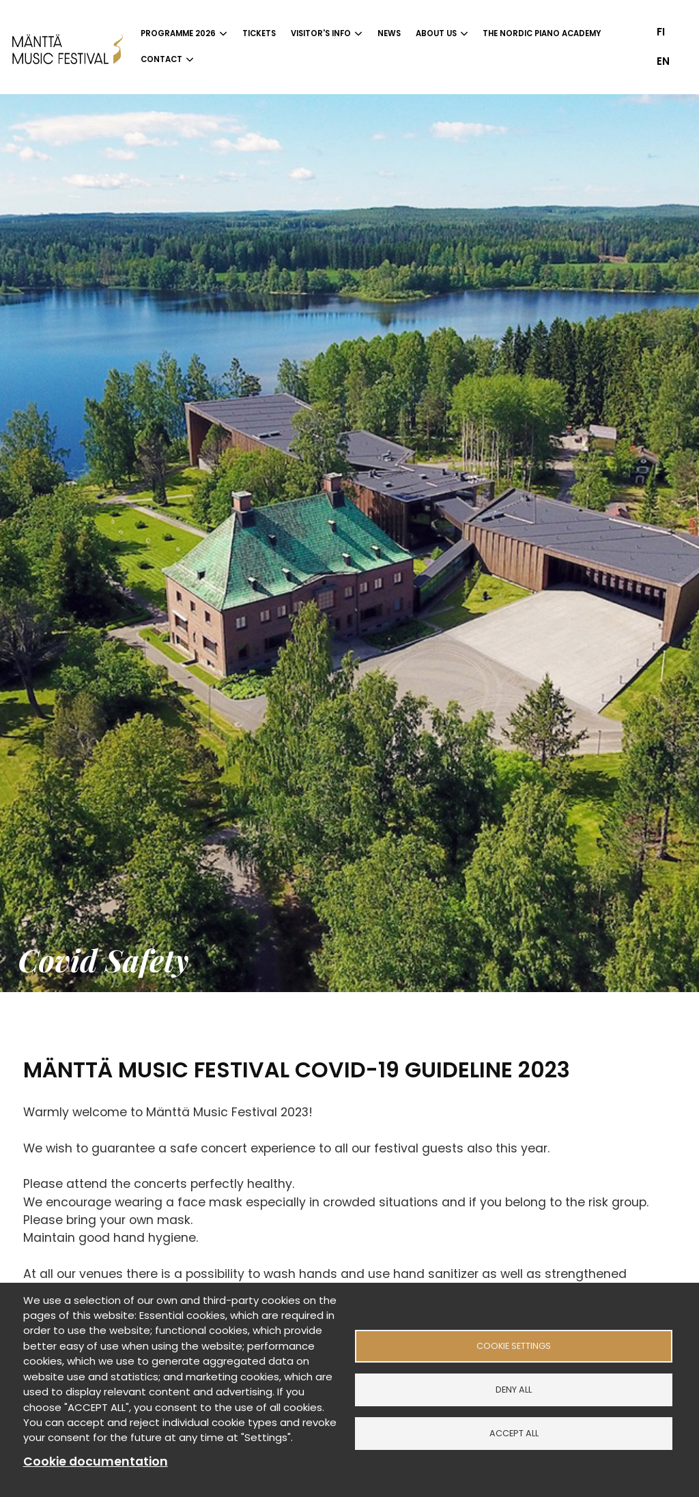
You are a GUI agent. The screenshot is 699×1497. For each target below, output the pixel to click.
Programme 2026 (178, 33)
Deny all (514, 1389)
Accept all (514, 1433)
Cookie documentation (95, 1461)
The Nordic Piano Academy (542, 33)
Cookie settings (513, 1346)
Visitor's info (321, 33)
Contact (161, 59)
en (663, 61)
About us (436, 33)
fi (661, 32)
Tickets (259, 33)
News (389, 33)
